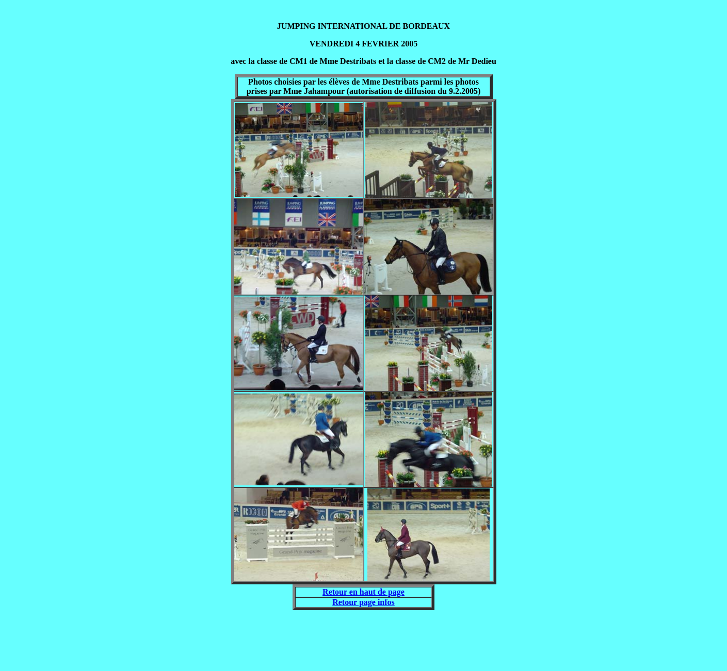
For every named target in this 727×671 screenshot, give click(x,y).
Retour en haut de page (363, 591)
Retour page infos (363, 602)
